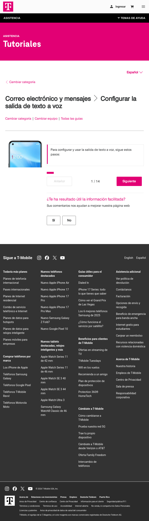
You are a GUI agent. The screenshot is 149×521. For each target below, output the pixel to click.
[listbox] (95, 154)
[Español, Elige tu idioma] (135, 72)
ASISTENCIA (11, 18)
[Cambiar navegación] (134, 17)
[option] (95, 154)
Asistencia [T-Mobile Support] (11, 36)
